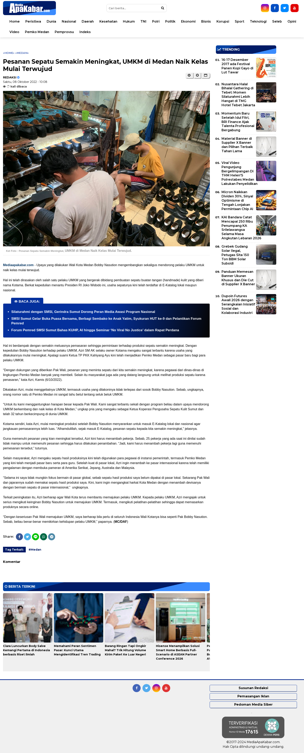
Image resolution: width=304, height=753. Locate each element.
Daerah (88, 21)
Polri (156, 21)
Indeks (85, 32)
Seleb (277, 21)
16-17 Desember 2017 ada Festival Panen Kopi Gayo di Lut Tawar (237, 66)
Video (14, 32)
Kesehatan (108, 21)
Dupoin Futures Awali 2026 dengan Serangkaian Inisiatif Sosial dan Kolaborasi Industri (238, 304)
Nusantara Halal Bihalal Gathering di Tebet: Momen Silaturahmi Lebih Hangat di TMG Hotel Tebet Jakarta (238, 94)
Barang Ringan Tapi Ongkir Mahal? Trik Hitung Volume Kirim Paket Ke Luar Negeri (125, 650)
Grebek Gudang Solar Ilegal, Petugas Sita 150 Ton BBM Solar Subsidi (235, 255)
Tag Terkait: (14, 549)
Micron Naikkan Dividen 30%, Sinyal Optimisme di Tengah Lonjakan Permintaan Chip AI (237, 200)
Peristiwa (33, 21)
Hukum (129, 21)
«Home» (8, 52)
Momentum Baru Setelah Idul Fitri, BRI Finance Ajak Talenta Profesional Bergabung (238, 121)
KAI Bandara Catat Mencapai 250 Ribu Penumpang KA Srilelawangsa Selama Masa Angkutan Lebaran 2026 (241, 227)
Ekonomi (188, 21)
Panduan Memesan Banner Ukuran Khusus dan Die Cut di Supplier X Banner (238, 278)
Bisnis (206, 21)
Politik (170, 21)
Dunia (51, 21)
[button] (206, 75)
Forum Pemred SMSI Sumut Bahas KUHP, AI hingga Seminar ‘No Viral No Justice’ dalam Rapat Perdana (95, 330)
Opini (292, 21)
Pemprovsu (64, 32)
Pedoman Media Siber (253, 704)
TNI (143, 21)
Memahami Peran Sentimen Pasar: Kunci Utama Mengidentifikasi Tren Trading (77, 650)
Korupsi (222, 21)
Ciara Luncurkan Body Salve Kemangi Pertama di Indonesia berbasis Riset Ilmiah (26, 650)
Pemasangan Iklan (253, 696)
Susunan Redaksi (253, 688)
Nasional (69, 21)
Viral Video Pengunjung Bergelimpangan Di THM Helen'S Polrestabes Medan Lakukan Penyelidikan (240, 173)
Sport (239, 21)
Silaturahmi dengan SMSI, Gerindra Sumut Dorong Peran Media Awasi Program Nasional (83, 312)
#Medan (35, 549)
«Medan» (22, 52)
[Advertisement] (246, 348)
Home (14, 21)
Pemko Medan (37, 32)
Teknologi (258, 21)
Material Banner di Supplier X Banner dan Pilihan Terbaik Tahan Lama (237, 145)
